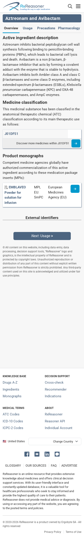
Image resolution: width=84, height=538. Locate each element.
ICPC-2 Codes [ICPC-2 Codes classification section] (13, 428)
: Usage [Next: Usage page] (42, 236)
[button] (28, 454)
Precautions (46, 28)
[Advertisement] (42, 323)
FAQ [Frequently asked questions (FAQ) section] (54, 465)
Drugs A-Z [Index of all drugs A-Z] (10, 383)
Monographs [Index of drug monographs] (12, 396)
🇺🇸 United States (14, 441)
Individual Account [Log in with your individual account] (58, 428)
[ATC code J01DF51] (11, 134)
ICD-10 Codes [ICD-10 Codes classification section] (13, 421)
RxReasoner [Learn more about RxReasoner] (53, 414)
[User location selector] (54, 441)
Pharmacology (69, 28)
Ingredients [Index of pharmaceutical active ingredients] (11, 389)
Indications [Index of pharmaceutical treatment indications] (53, 396)
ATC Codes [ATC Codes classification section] (11, 414)
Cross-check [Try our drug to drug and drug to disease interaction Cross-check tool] (54, 383)
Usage (27, 28)
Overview (11, 28)
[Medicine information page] (75, 189)
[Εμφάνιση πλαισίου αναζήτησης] (70, 6)
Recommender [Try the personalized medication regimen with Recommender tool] (56, 389)
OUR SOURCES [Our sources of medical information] (36, 465)
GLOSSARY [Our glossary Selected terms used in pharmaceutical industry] (13, 465)
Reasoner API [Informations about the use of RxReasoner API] (55, 421)
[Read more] (75, 143)
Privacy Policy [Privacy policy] (52, 532)
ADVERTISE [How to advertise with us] (69, 465)
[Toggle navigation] (78, 6)
